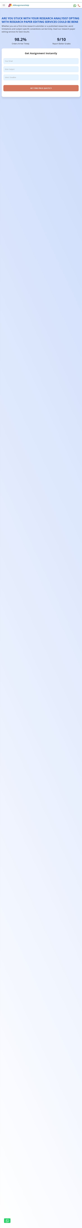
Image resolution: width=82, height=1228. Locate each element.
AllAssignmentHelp (18, 5)
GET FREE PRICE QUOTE (41, 88)
